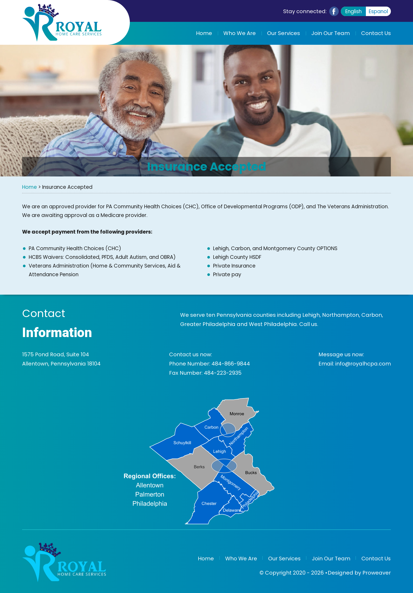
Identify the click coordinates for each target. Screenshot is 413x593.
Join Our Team (330, 33)
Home (204, 33)
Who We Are (239, 33)
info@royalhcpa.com (363, 363)
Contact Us (376, 33)
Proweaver (376, 572)
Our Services (283, 33)
